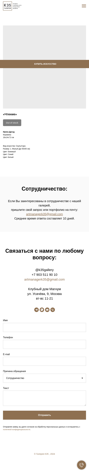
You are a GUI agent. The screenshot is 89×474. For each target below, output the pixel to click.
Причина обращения (14, 371)
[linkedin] (50, 462)
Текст (6, 388)
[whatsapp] (42, 310)
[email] (47, 310)
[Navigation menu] (84, 5)
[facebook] (38, 462)
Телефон (8, 337)
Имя (5, 320)
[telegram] (36, 310)
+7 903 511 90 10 (44, 275)
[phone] (52, 310)
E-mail (6, 354)
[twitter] (44, 462)
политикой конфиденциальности (16, 429)
